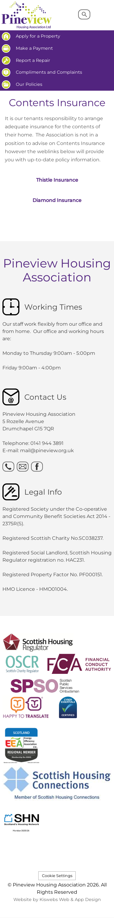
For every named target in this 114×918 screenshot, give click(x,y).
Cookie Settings (57, 875)
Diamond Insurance (57, 200)
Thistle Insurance (57, 180)
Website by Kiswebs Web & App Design (57, 899)
